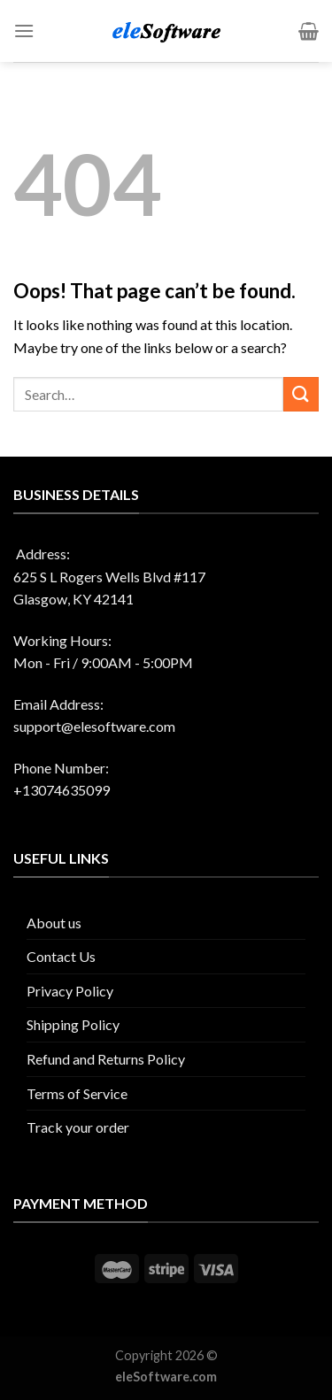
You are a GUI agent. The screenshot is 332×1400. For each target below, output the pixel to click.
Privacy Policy (70, 990)
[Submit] (301, 394)
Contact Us (61, 956)
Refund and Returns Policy (106, 1058)
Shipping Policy (73, 1024)
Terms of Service (77, 1093)
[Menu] (24, 30)
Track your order (78, 1127)
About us (54, 922)
